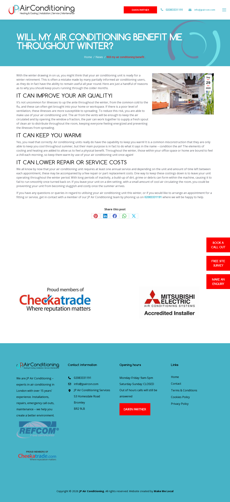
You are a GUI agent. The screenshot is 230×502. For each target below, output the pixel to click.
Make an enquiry (218, 282)
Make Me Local (163, 491)
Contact (176, 384)
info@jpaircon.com (204, 9)
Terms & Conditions (184, 390)
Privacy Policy (180, 404)
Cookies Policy (180, 397)
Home (175, 377)
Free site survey (218, 263)
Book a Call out (218, 245)
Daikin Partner (140, 9)
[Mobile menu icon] (224, 10)
